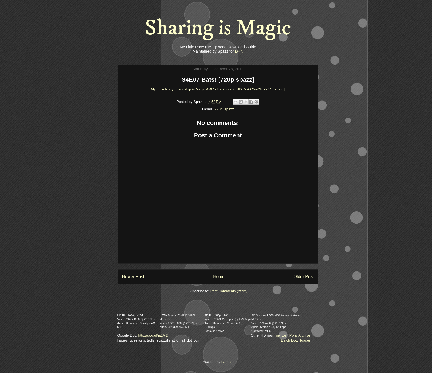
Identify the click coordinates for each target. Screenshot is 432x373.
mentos (280, 335)
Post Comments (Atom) (229, 291)
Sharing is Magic (218, 28)
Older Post (304, 276)
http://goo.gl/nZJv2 (153, 335)
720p (218, 109)
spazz (229, 109)
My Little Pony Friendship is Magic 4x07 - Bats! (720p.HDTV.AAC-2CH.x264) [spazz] (218, 89)
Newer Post (133, 276)
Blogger (227, 362)
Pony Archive (299, 335)
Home (219, 276)
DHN (239, 51)
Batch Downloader (295, 340)
